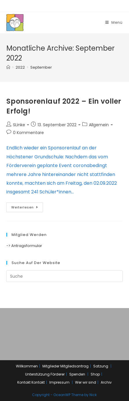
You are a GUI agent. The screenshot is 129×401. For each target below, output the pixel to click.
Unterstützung (37, 374)
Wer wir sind (85, 382)
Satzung (100, 366)
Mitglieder (50, 366)
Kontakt (24, 382)
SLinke (19, 125)
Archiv (106, 382)
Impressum (59, 382)
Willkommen (27, 366)
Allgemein (99, 125)
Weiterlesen (24, 207)
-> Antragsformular (24, 245)
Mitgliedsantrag (74, 366)
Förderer (58, 374)
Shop (95, 374)
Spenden (77, 374)
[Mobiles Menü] (114, 22)
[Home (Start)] (8, 67)
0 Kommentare (28, 133)
